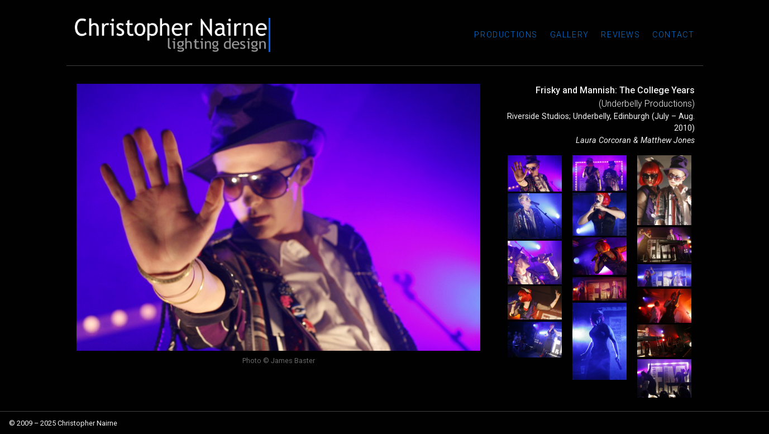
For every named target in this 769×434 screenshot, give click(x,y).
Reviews (620, 35)
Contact (673, 35)
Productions (506, 35)
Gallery (569, 35)
